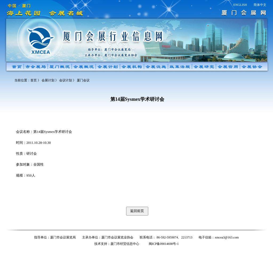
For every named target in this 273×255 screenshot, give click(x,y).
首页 (33, 80)
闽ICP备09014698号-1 (164, 244)
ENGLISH (240, 5)
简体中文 (260, 5)
